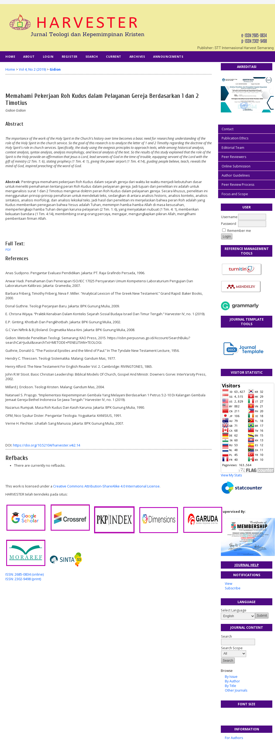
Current (113, 56)
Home (10, 56)
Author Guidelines (236, 175)
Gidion (55, 69)
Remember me (239, 230)
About (29, 56)
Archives (137, 56)
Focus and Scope (235, 194)
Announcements (168, 56)
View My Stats (231, 475)
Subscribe (232, 588)
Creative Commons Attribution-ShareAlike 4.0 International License (106, 486)
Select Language (233, 610)
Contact (227, 129)
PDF (8, 250)
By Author (232, 681)
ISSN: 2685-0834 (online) (24, 574)
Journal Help (247, 565)
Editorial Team (233, 147)
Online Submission (236, 166)
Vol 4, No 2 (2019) (32, 69)
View (228, 583)
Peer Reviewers (234, 156)
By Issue (231, 676)
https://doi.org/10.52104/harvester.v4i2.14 (46, 445)
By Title (230, 685)
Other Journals (236, 690)
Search (91, 56)
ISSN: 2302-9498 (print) (23, 579)
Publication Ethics (235, 138)
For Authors (234, 738)
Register (69, 56)
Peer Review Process (238, 184)
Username (229, 217)
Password (228, 223)
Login (48, 56)
